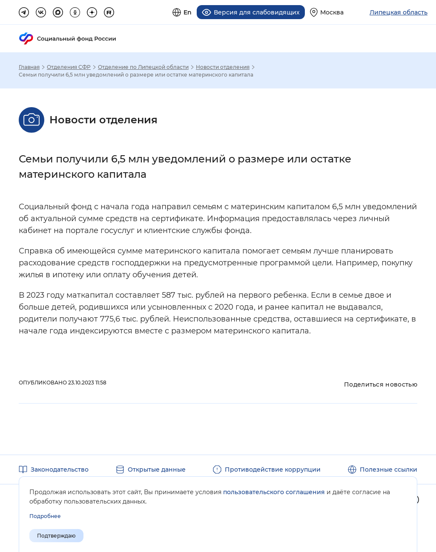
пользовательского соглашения (274, 492)
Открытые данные (157, 469)
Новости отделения (223, 67)
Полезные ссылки (388, 469)
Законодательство (60, 469)
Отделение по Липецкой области (143, 67)
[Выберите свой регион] (327, 12)
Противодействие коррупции (273, 469)
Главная (29, 67)
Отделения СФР (69, 67)
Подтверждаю (56, 535)
